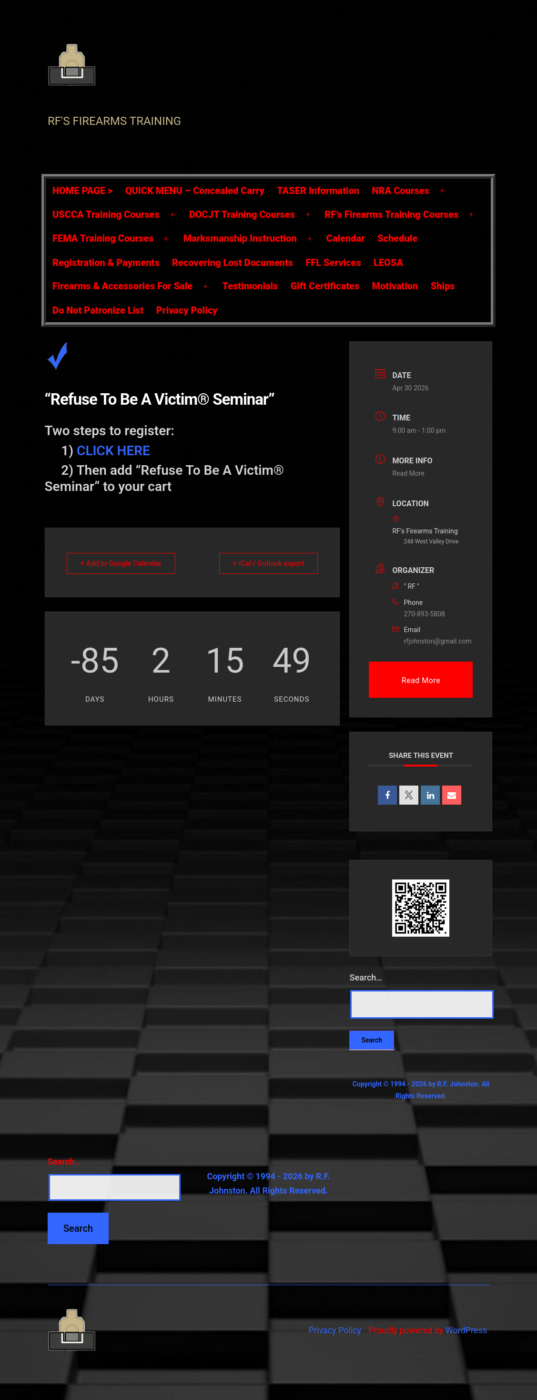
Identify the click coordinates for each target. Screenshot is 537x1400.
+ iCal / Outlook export (268, 563)
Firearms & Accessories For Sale (122, 286)
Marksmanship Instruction (240, 238)
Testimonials (250, 286)
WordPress (466, 1330)
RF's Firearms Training (114, 121)
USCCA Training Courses (106, 214)
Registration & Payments (106, 262)
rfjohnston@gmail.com (437, 641)
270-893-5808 (424, 614)
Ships (443, 286)
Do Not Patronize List (97, 310)
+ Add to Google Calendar (121, 563)
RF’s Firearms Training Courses (391, 214)
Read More (408, 473)
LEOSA (388, 262)
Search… (365, 977)
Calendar (345, 238)
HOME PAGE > (82, 190)
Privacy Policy (187, 310)
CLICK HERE (113, 451)
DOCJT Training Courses (242, 214)
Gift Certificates (325, 286)
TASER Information (318, 190)
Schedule (397, 238)
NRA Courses (400, 190)
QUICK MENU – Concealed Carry (194, 190)
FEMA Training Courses (102, 238)
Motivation (395, 286)
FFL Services (333, 262)
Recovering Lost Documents (232, 262)
